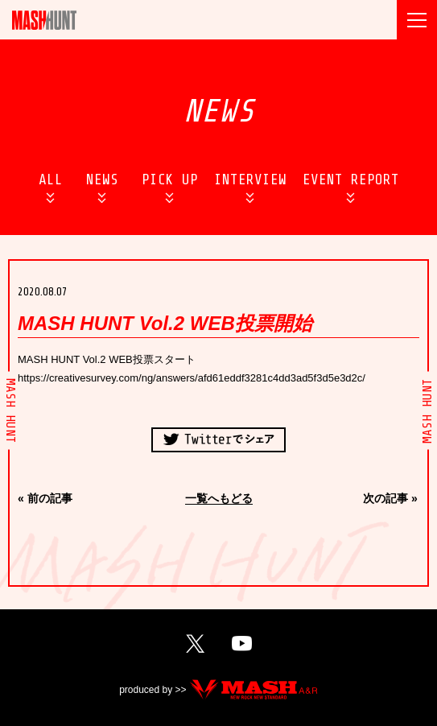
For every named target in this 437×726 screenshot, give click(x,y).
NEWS (102, 179)
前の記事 (49, 498)
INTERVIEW (250, 179)
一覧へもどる (219, 499)
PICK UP (170, 179)
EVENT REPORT (351, 179)
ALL (51, 179)
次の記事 (385, 498)
